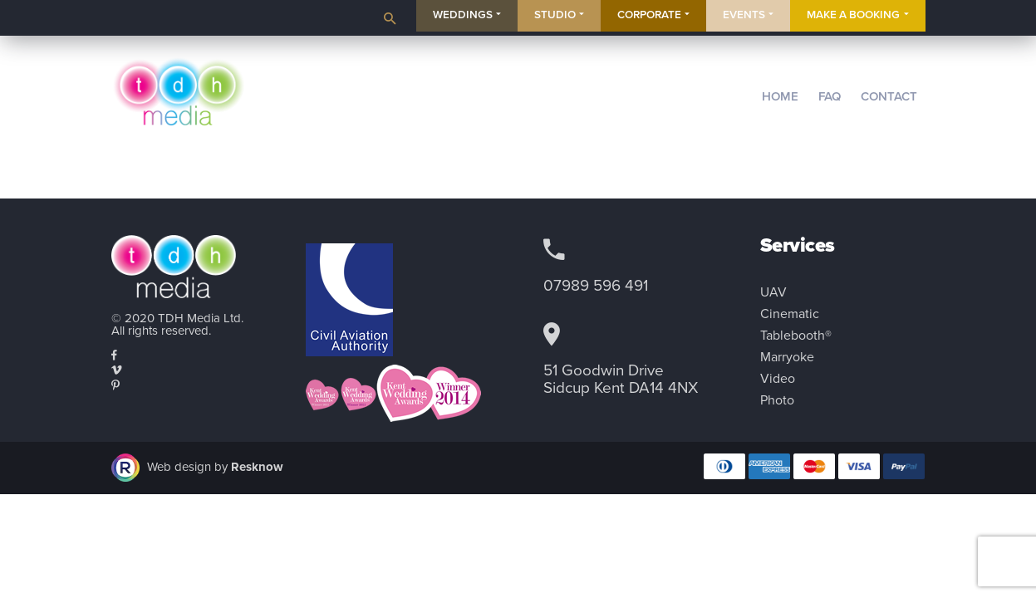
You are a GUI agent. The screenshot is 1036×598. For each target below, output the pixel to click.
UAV (773, 292)
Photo (777, 400)
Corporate (649, 15)
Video (777, 378)
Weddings (463, 15)
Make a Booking (853, 15)
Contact (889, 96)
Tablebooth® (796, 335)
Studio (555, 15)
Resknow (257, 465)
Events (744, 15)
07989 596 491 (595, 286)
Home (780, 96)
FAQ (829, 96)
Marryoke (787, 357)
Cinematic (789, 314)
